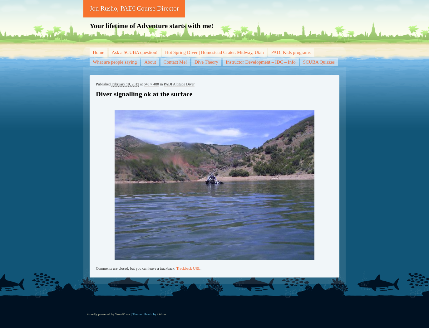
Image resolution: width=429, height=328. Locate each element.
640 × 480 (151, 84)
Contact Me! (175, 62)
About (150, 62)
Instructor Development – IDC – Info (261, 62)
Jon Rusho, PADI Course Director (134, 8)
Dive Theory (206, 62)
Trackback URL (188, 268)
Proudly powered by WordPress (108, 314)
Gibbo (161, 314)
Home (98, 52)
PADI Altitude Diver (179, 84)
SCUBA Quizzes (319, 62)
